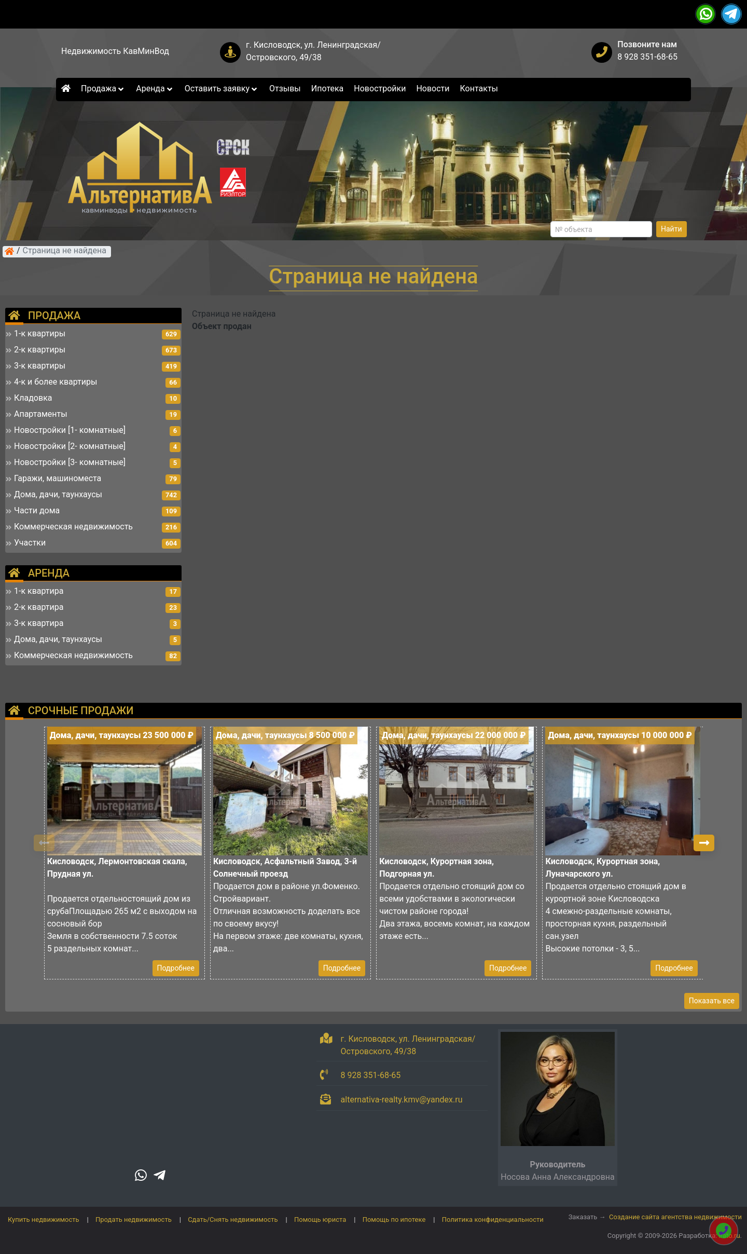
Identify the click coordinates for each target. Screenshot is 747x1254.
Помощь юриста (320, 1219)
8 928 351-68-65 (647, 57)
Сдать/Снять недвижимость (233, 1219)
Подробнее (176, 968)
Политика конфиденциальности (493, 1219)
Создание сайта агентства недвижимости (675, 1217)
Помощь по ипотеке (394, 1219)
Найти (671, 229)
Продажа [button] (103, 88)
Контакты (479, 88)
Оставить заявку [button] (222, 88)
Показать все (712, 1001)
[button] (704, 843)
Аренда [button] (155, 88)
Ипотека (327, 88)
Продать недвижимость (133, 1219)
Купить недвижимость (43, 1219)
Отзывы (285, 88)
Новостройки (380, 88)
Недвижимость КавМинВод (115, 51)
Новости (432, 88)
